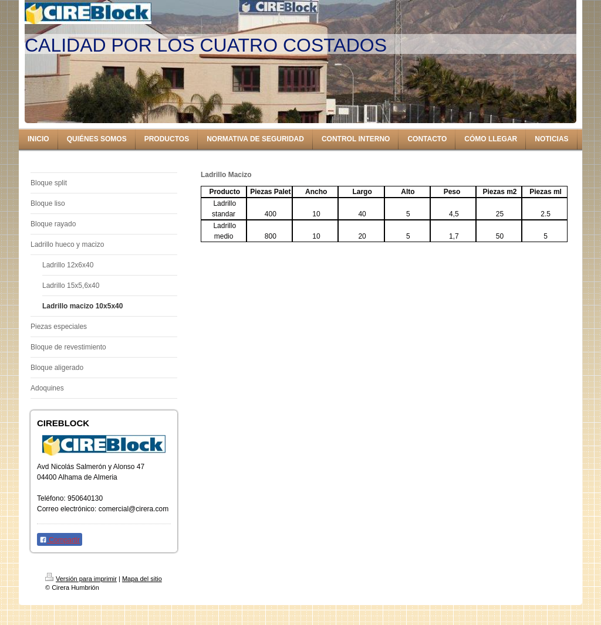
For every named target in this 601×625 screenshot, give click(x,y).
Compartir (59, 540)
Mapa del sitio (142, 578)
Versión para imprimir (81, 578)
